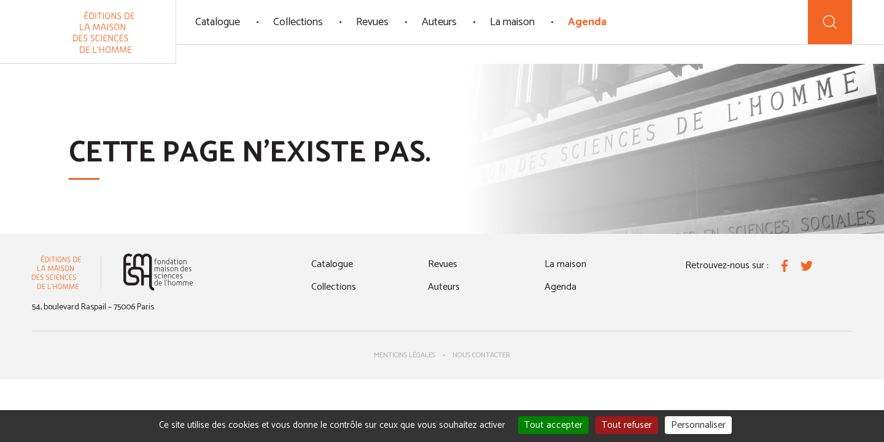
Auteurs (439, 22)
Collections (298, 22)
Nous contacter (481, 355)
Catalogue (217, 22)
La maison (512, 22)
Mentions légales (404, 355)
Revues (372, 22)
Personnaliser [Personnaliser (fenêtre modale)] (698, 425)
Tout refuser (627, 425)
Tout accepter (553, 425)
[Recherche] (830, 22)
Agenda (587, 22)
